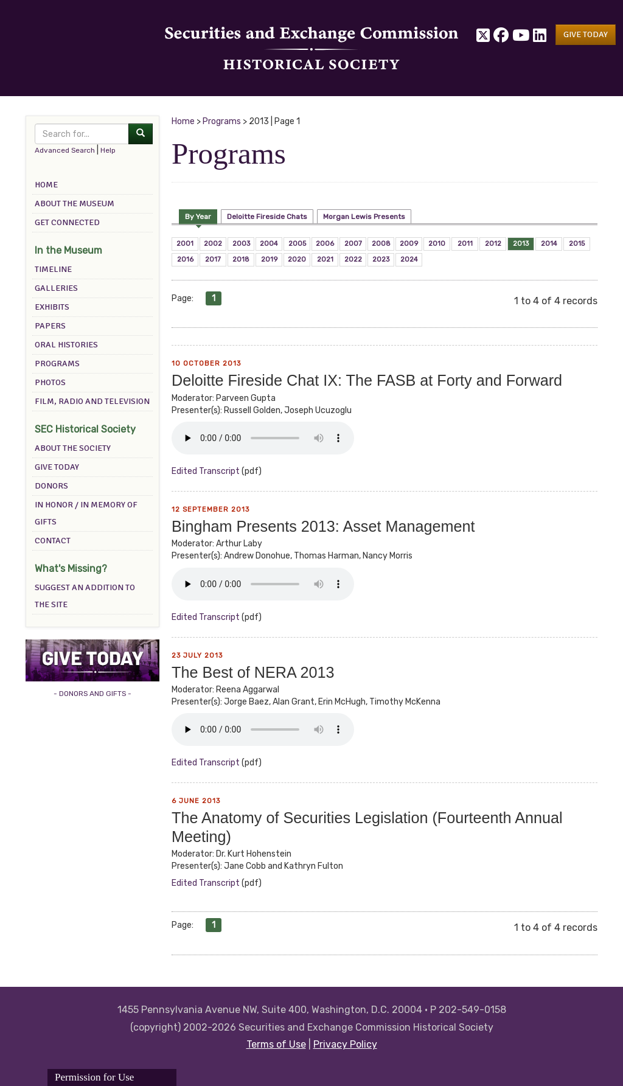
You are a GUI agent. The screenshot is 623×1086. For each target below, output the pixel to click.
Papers (50, 326)
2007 (353, 244)
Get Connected (67, 222)
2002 (213, 244)
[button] (585, 34)
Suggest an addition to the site (85, 596)
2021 (325, 259)
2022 (353, 259)
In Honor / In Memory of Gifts (86, 513)
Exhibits (52, 307)
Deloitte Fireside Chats (267, 216)
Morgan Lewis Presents (364, 216)
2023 (380, 259)
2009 (409, 244)
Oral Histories (66, 344)
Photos (50, 382)
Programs (57, 363)
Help (108, 150)
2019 (269, 259)
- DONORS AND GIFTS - (92, 693)
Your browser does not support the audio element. (263, 438)
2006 (325, 244)
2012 (493, 244)
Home (46, 184)
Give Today (57, 467)
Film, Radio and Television (92, 401)
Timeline (53, 269)
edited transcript (206, 471)
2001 (184, 244)
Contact (53, 540)
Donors (51, 486)
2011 (465, 244)
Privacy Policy (345, 1044)
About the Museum (74, 203)
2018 (240, 259)
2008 (381, 244)
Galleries (56, 288)
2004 (269, 244)
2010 (436, 244)
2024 (409, 259)
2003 (241, 244)
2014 (549, 244)
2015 (577, 244)
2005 (297, 244)
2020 (297, 259)
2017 (213, 259)
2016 (185, 259)
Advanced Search (65, 150)
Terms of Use (276, 1044)
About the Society (73, 448)
